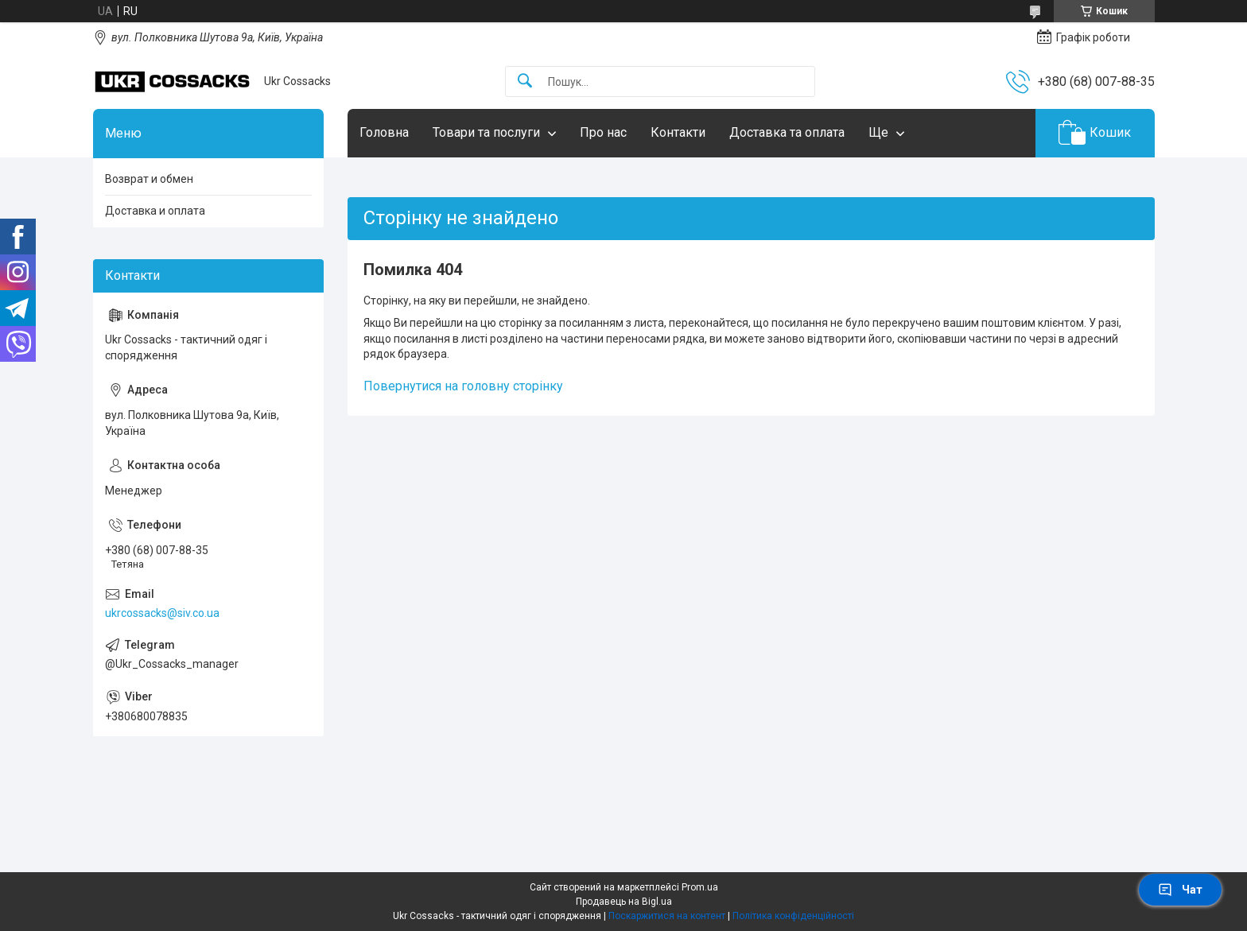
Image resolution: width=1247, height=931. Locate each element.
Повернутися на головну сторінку (463, 386)
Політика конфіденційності (793, 915)
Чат (1180, 890)
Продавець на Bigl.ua (624, 901)
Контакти (678, 132)
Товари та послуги (486, 132)
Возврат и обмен (149, 179)
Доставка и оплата (155, 210)
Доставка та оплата (787, 132)
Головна (384, 132)
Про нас (603, 132)
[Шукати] (525, 81)
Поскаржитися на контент (666, 915)
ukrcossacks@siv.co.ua (162, 613)
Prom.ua (700, 887)
